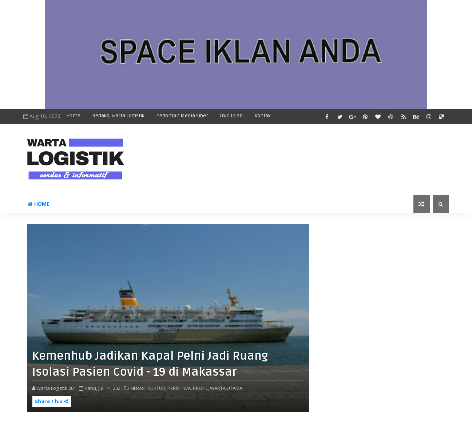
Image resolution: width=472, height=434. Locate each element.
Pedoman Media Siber (182, 116)
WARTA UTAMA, (226, 388)
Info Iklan (231, 116)
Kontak (262, 116)
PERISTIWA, (179, 388)
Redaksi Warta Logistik (118, 116)
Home (73, 116)
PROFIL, (201, 388)
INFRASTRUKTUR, (148, 388)
